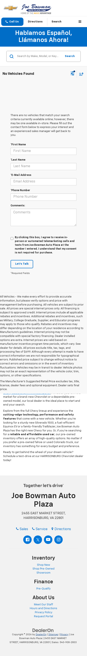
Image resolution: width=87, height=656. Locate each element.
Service (40, 529)
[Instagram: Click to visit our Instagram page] (58, 539)
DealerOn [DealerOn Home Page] (41, 634)
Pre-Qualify (43, 588)
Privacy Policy (43, 612)
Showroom (43, 572)
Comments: (18, 205)
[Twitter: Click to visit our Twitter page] (38, 539)
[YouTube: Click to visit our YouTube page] (48, 539)
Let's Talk (22, 264)
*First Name (18, 144)
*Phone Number (20, 190)
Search (70, 56)
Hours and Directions (43, 608)
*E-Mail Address (21, 175)
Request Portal (43, 616)
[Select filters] (72, 74)
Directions (35, 21)
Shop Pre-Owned (43, 568)
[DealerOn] (43, 630)
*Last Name (18, 160)
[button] (12, 22)
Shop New (43, 565)
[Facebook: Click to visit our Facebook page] (27, 539)
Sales (22, 529)
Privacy (64, 634)
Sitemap (53, 634)
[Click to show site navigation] (80, 21)
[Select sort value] (80, 74)
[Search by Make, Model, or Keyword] (39, 56)
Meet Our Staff (43, 604)
